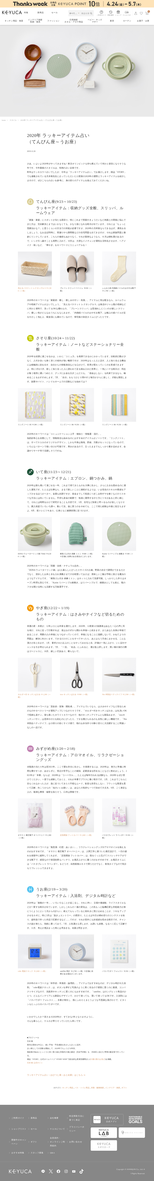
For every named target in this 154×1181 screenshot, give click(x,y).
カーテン (127, 21)
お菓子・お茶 (143, 21)
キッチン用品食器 (14, 21)
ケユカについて (57, 1129)
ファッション (53, 21)
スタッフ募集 (37, 1153)
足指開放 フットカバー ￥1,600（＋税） (76, 835)
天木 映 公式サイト (35, 1063)
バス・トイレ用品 (82, 1088)
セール (54, 12)
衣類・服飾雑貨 (97, 1088)
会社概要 (54, 1118)
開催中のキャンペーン (18, 1142)
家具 (112, 21)
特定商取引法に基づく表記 (76, 1118)
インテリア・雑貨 (112, 1088)
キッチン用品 (67, 1088)
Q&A (52, 1153)
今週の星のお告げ (97, 1059)
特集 (26, 12)
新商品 (40, 12)
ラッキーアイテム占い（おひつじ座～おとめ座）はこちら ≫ (56, 1075)
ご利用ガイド (17, 1118)
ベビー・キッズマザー (95, 21)
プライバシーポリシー (76, 1129)
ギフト (124, 1088)
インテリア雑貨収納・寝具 (35, 21)
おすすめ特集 (17, 1153)
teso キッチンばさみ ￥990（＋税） (74, 694)
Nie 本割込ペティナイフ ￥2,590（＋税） (119, 694)
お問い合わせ (75, 1142)
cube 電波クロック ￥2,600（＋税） (32, 971)
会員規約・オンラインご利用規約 (57, 1142)
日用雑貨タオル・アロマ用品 (73, 21)
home (4, 120)
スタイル (13, 120)
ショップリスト (18, 1129)
